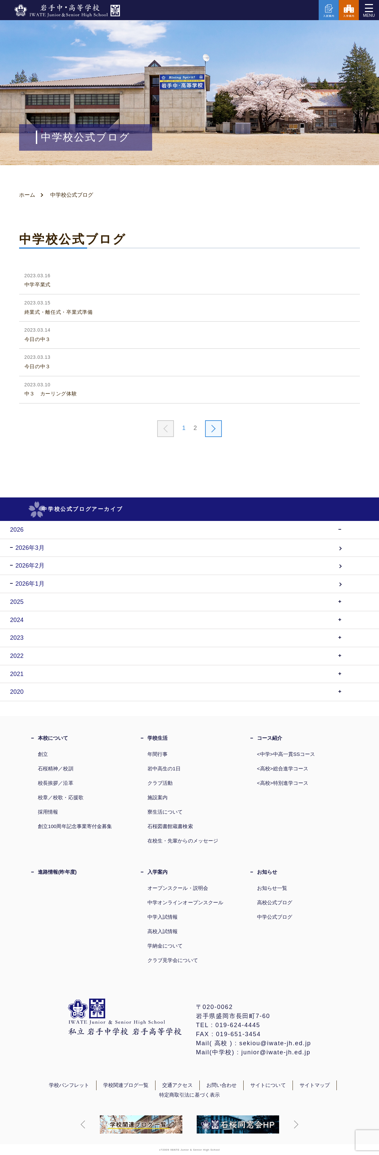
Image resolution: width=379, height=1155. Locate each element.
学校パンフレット (69, 1085)
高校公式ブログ (275, 902)
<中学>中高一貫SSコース (286, 754)
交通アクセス (177, 1085)
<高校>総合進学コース (282, 768)
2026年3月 (30, 547)
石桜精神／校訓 (55, 768)
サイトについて (268, 1085)
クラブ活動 (160, 783)
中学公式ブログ (275, 917)
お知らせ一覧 (272, 888)
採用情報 (48, 812)
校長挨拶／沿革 (55, 783)
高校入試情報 (162, 931)
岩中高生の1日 (164, 768)
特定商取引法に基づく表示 (189, 1095)
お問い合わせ (221, 1085)
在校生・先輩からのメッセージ (182, 841)
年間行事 (157, 754)
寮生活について (165, 812)
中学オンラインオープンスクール (185, 902)
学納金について (165, 946)
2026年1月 (30, 583)
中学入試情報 (162, 917)
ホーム (27, 195)
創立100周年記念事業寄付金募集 (75, 826)
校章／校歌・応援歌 (60, 797)
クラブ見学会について (172, 960)
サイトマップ (315, 1085)
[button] (83, 1124)
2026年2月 (30, 565)
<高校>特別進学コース (282, 783)
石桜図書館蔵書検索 (170, 826)
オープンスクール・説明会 (177, 888)
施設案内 (157, 797)
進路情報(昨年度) (57, 872)
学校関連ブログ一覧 (126, 1085)
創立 (43, 754)
